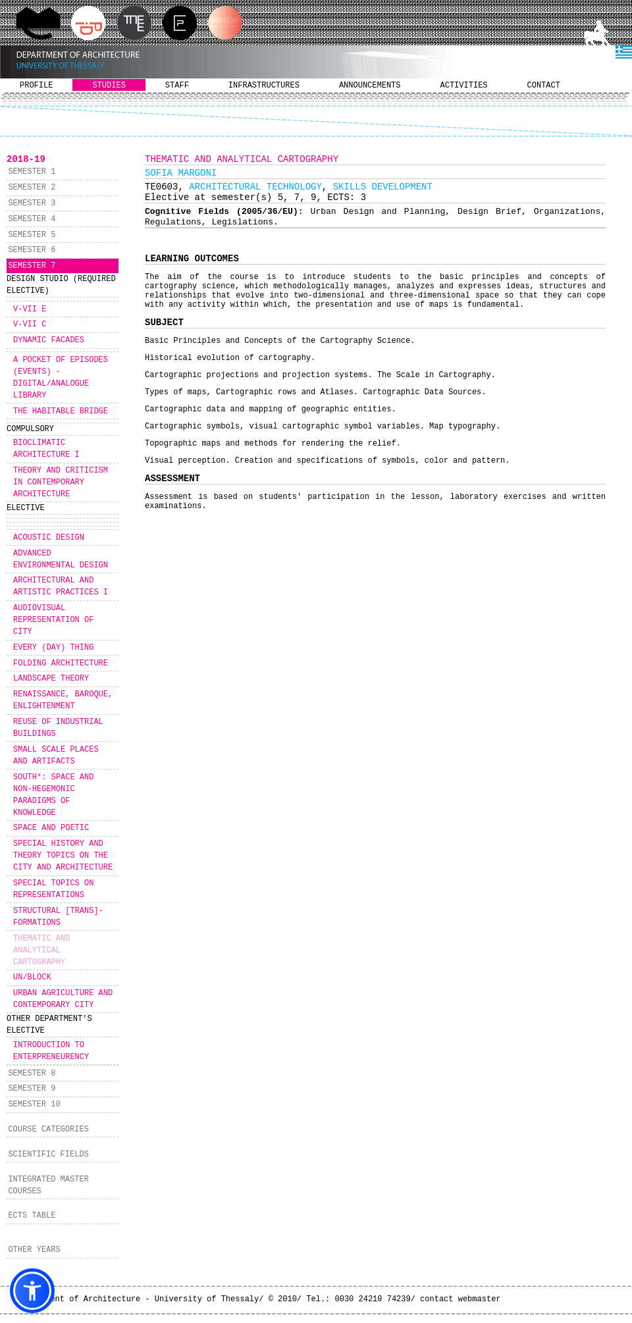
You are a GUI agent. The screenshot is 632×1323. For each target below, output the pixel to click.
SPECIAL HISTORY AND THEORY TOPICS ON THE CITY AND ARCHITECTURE (63, 855)
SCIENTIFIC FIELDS (48, 1154)
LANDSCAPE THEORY (51, 678)
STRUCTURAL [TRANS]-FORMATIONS (58, 916)
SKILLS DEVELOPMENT (383, 187)
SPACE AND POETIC (51, 828)
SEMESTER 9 (31, 1088)
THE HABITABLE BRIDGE (60, 411)
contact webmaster (460, 1299)
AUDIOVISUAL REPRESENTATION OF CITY (53, 620)
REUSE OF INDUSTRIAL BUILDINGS (58, 728)
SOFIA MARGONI (181, 173)
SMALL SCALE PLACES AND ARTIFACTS (56, 755)
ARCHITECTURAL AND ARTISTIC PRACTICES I (60, 586)
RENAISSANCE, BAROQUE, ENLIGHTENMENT (63, 700)
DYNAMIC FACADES (48, 340)
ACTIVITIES (464, 85)
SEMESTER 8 (31, 1073)
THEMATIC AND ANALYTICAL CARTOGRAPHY (41, 950)
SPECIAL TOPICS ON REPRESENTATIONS (53, 889)
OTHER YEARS (34, 1250)
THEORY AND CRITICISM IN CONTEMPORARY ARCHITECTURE (60, 482)
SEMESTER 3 (31, 203)
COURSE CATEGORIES (48, 1129)
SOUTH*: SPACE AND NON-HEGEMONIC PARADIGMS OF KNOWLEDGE (53, 795)
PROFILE (36, 85)
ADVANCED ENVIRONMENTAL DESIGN (60, 559)
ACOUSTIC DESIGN (48, 537)
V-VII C (29, 324)
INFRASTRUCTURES (264, 85)
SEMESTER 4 (31, 219)
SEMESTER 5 (31, 235)
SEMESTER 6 (31, 250)
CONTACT (543, 85)
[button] (32, 1291)
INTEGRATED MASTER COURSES (48, 1185)
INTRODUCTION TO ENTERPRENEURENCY (51, 1051)
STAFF (177, 85)
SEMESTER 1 (31, 171)
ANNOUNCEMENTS (370, 85)
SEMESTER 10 (34, 1104)
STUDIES (108, 85)
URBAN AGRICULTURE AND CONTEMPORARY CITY (63, 999)
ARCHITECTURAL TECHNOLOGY (255, 187)
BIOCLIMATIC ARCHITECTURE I (46, 448)
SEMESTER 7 (31, 266)
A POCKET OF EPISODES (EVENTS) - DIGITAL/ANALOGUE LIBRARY (60, 377)
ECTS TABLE (31, 1215)
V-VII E (29, 309)
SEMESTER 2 (31, 187)
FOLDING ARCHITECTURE (60, 663)
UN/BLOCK (32, 977)
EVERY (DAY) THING (53, 647)
